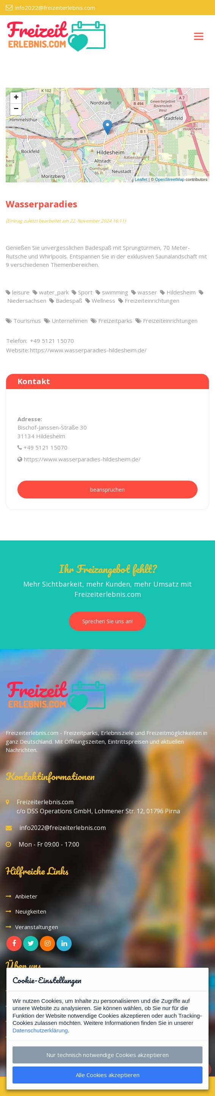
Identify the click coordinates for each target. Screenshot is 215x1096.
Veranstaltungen (36, 927)
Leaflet (141, 179)
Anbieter (26, 896)
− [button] (16, 109)
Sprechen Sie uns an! (107, 621)
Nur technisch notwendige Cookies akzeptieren (107, 1055)
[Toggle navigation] (198, 36)
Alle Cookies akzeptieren (108, 1075)
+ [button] (16, 98)
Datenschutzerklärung (40, 1030)
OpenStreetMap (170, 179)
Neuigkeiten (30, 911)
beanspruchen (107, 489)
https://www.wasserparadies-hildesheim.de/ (82, 459)
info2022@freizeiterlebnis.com (55, 7)
